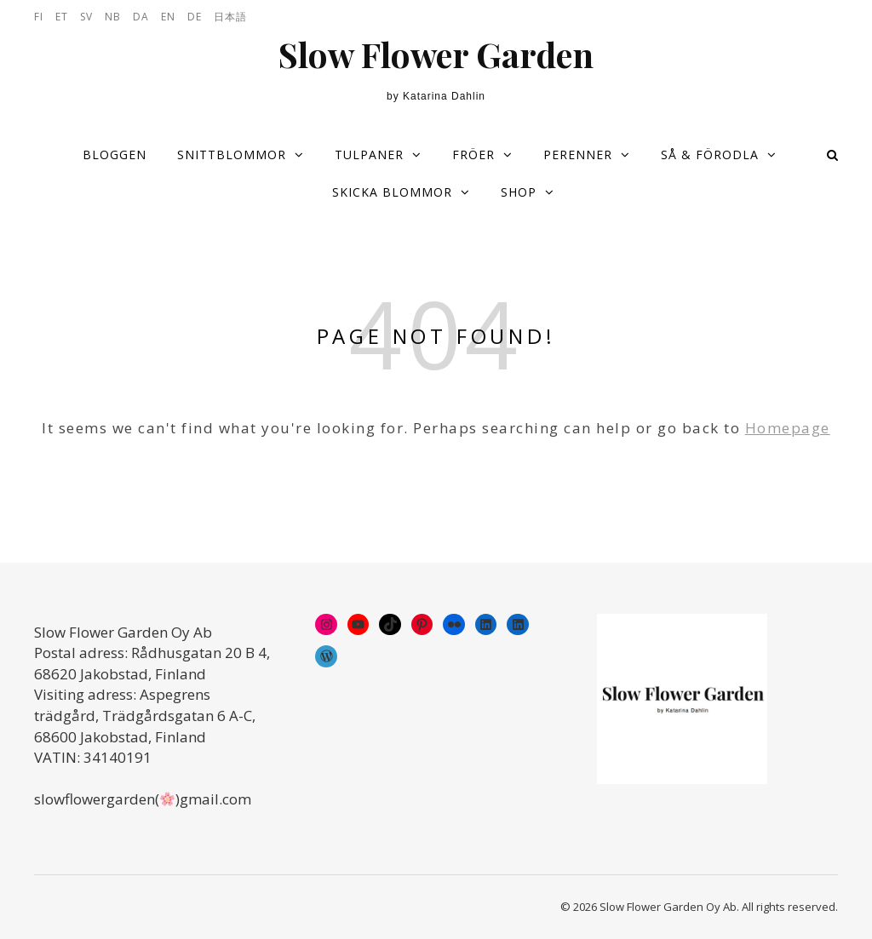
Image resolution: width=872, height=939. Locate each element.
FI (38, 16)
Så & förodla (710, 154)
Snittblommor (231, 154)
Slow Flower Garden (436, 54)
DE (194, 16)
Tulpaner (369, 154)
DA (141, 16)
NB (113, 16)
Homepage (787, 428)
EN (168, 16)
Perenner (577, 154)
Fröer (473, 154)
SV (86, 16)
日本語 (230, 16)
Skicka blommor (392, 192)
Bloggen (114, 154)
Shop (518, 192)
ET (61, 16)
